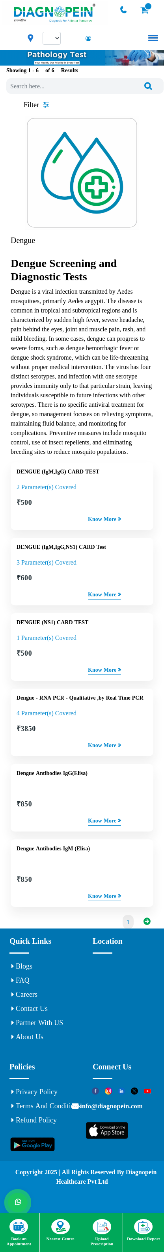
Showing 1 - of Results (42, 70)
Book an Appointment (19, 1232)
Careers (24, 994)
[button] (151, 37)
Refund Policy (34, 1120)
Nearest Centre (61, 1230)
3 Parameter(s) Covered (46, 562)
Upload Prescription (102, 1232)
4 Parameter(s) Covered (46, 713)
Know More (104, 519)
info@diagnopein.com (110, 1105)
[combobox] (85, 86)
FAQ (20, 980)
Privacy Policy (34, 1092)
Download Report (143, 1230)
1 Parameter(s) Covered (46, 637)
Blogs (21, 966)
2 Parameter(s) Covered (46, 487)
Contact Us (29, 1008)
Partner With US (37, 1022)
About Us (27, 1037)
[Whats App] (18, 1202)
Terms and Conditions (46, 1106)
